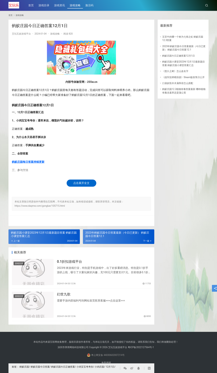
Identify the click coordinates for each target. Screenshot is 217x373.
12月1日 (110, 366)
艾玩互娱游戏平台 (21, 33)
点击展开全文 (81, 183)
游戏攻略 (75, 5)
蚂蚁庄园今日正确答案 (63, 366)
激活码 (90, 5)
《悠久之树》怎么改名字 (175, 71)
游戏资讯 (59, 5)
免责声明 (106, 362)
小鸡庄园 (99, 366)
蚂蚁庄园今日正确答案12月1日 (178, 55)
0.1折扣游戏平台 (69, 262)
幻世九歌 (64, 295)
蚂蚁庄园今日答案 (40, 366)
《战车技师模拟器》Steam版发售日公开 (183, 77)
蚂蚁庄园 (24, 366)
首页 (31, 5)
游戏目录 (44, 5)
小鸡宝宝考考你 (84, 366)
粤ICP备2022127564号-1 (141, 347)
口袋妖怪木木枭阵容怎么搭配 (177, 83)
